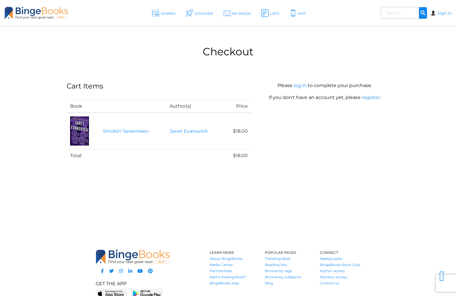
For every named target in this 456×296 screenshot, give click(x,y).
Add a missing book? (228, 277)
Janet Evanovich (189, 131)
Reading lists (276, 265)
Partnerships (221, 271)
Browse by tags (278, 271)
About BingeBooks (226, 258)
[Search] (423, 13)
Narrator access (333, 277)
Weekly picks (331, 258)
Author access (332, 271)
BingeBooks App (224, 283)
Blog (269, 283)
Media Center (221, 265)
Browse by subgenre (283, 277)
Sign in (444, 13)
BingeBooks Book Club (340, 265)
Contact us (329, 283)
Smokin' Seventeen (126, 131)
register (371, 97)
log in (300, 85)
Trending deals (278, 258)
